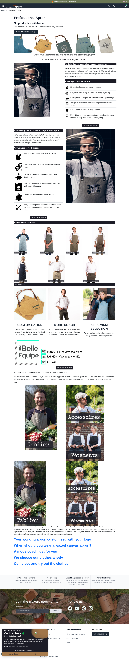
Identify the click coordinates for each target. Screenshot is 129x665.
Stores (42, 648)
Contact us (43, 644)
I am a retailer (100, 634)
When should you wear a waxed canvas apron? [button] (52, 545)
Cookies (68, 642)
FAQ (41, 652)
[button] (3, 5)
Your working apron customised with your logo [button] (52, 539)
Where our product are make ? (76, 634)
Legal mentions (45, 634)
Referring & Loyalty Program (49, 656)
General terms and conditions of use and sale (50, 639)
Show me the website (90, 125)
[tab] (64, 539)
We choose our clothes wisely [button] (38, 557)
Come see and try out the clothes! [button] (42, 564)
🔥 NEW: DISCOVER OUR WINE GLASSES (64, 2)
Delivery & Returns (72, 638)
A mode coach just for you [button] (35, 551)
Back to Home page (26, 32)
